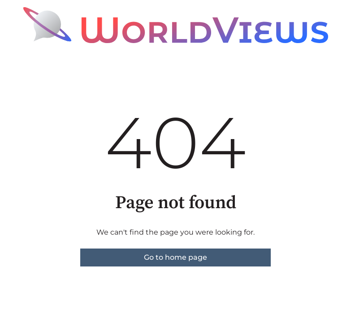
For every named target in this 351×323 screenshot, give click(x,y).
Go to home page (175, 257)
